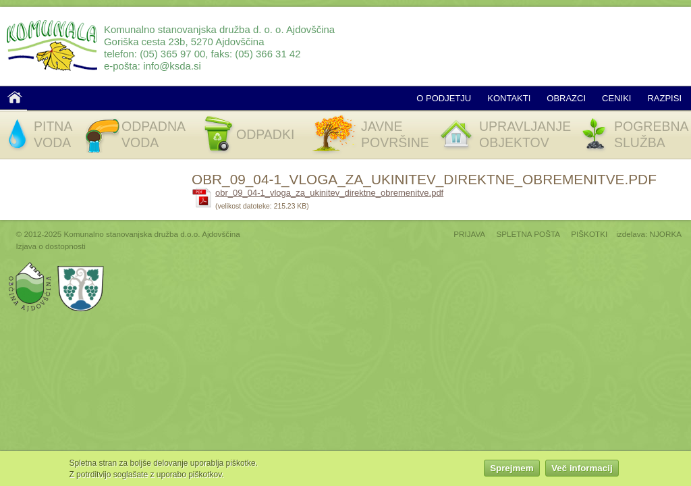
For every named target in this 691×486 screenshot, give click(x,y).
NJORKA (666, 234)
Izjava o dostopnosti (51, 246)
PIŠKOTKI (589, 234)
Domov (15, 97)
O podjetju (443, 98)
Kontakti (508, 98)
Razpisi (664, 98)
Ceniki (616, 98)
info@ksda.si (172, 66)
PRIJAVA (469, 234)
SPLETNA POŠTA (528, 234)
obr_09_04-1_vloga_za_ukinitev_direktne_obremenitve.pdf (329, 193)
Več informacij (581, 470)
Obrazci (566, 98)
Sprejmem (511, 470)
